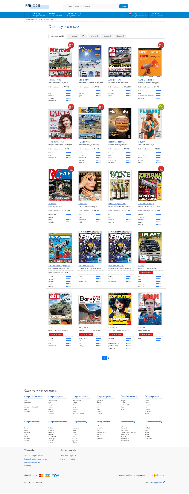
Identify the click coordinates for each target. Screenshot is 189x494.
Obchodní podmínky (32, 462)
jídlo (73, 426)
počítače (123, 403)
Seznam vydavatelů (67, 459)
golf (98, 407)
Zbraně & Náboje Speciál (59, 265)
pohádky (147, 409)
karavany (27, 403)
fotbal (98, 405)
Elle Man (142, 327)
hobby (50, 428)
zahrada (51, 413)
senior (147, 434)
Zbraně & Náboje (146, 203)
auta (25, 401)
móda (74, 432)
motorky (27, 405)
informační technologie (128, 432)
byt (49, 403)
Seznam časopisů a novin (33, 455)
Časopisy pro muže (32, 422)
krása (74, 430)
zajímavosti (148, 438)
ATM (50, 327)
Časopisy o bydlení (55, 396)
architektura (52, 401)
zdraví (74, 443)
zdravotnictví (125, 438)
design (50, 405)
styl (25, 434)
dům (50, 407)
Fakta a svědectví (56, 142)
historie (75, 409)
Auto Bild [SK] (114, 80)
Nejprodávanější (57, 36)
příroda (51, 434)
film (73, 405)
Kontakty (27, 466)
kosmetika (76, 428)
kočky (146, 401)
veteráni (27, 411)
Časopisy (39, 15)
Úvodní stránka (30, 19)
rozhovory (100, 438)
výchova (75, 441)
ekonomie (124, 428)
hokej (98, 409)
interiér (51, 409)
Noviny (55, 14)
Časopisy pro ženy (79, 422)
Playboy (141, 142)
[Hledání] (94, 6)
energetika (124, 430)
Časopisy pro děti (152, 396)
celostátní (100, 428)
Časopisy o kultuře (80, 396)
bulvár (99, 426)
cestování (51, 426)
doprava (123, 426)
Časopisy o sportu (104, 396)
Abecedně (120, 36)
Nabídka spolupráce (68, 455)
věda (122, 407)
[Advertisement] (94, 378)
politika (99, 434)
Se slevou (73, 36)
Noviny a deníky (103, 422)
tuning (26, 409)
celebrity (147, 428)
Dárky (139, 14)
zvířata (147, 413)
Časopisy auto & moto (33, 396)
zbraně (123, 409)
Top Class (82, 203)
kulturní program (78, 413)
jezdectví (100, 411)
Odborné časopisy (73, 14)
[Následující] (113, 358)
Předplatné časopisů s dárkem (35, 459)
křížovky (51, 430)
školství (123, 436)
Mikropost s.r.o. (157, 482)
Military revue (54, 80)
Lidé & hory (83, 80)
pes (146, 407)
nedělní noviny (102, 432)
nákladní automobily (31, 407)
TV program (52, 438)
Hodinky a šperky (116, 142)
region (99, 436)
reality (50, 411)
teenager (148, 411)
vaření (74, 438)
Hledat (123, 6)
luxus (26, 428)
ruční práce (52, 436)
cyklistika (100, 401)
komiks (147, 403)
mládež (147, 405)
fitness (99, 403)
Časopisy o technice (129, 396)
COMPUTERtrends (146, 80)
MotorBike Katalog (86, 265)
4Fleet (141, 265)
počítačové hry (126, 405)
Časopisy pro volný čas (57, 422)
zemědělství (125, 441)
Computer (113, 327)
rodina (74, 434)
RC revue (52, 203)
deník (98, 430)
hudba (74, 411)
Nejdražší (107, 36)
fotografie (75, 407)
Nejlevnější (94, 36)
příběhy (51, 432)
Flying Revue (84, 142)
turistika (99, 413)
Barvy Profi (83, 327)
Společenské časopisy (153, 422)
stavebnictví (125, 434)
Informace (156, 14)
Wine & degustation (117, 203)
